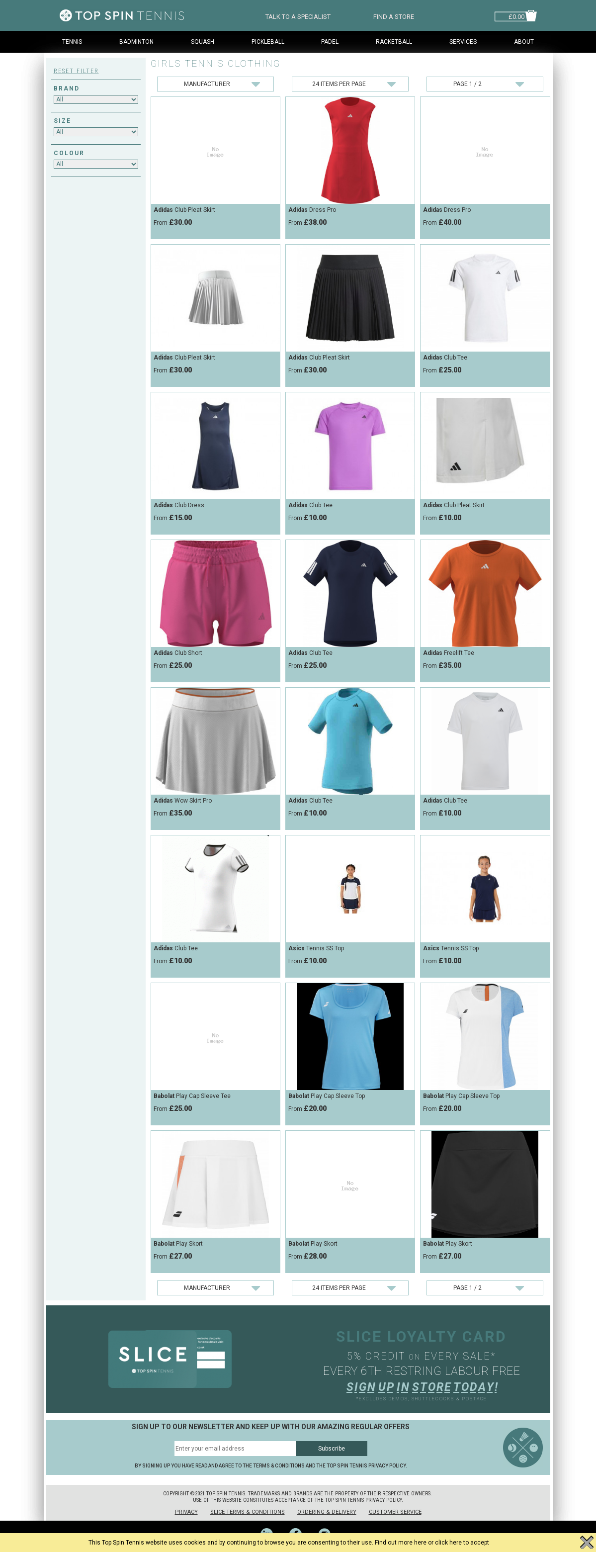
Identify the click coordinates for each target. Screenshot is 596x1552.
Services (463, 41)
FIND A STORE (393, 15)
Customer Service (395, 1512)
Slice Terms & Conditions (247, 1512)
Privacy (186, 1512)
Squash (202, 41)
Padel (330, 41)
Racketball (394, 41)
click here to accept (462, 1542)
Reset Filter (76, 71)
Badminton (136, 41)
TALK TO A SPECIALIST (298, 15)
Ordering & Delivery (326, 1512)
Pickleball (268, 41)
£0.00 (516, 15)
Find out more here (400, 1542)
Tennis (72, 41)
